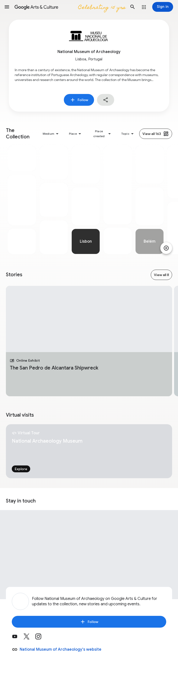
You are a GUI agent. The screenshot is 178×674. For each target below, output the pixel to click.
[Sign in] (162, 7)
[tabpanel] (22, 200)
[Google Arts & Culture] (70, 7)
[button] (7, 7)
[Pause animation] (166, 248)
